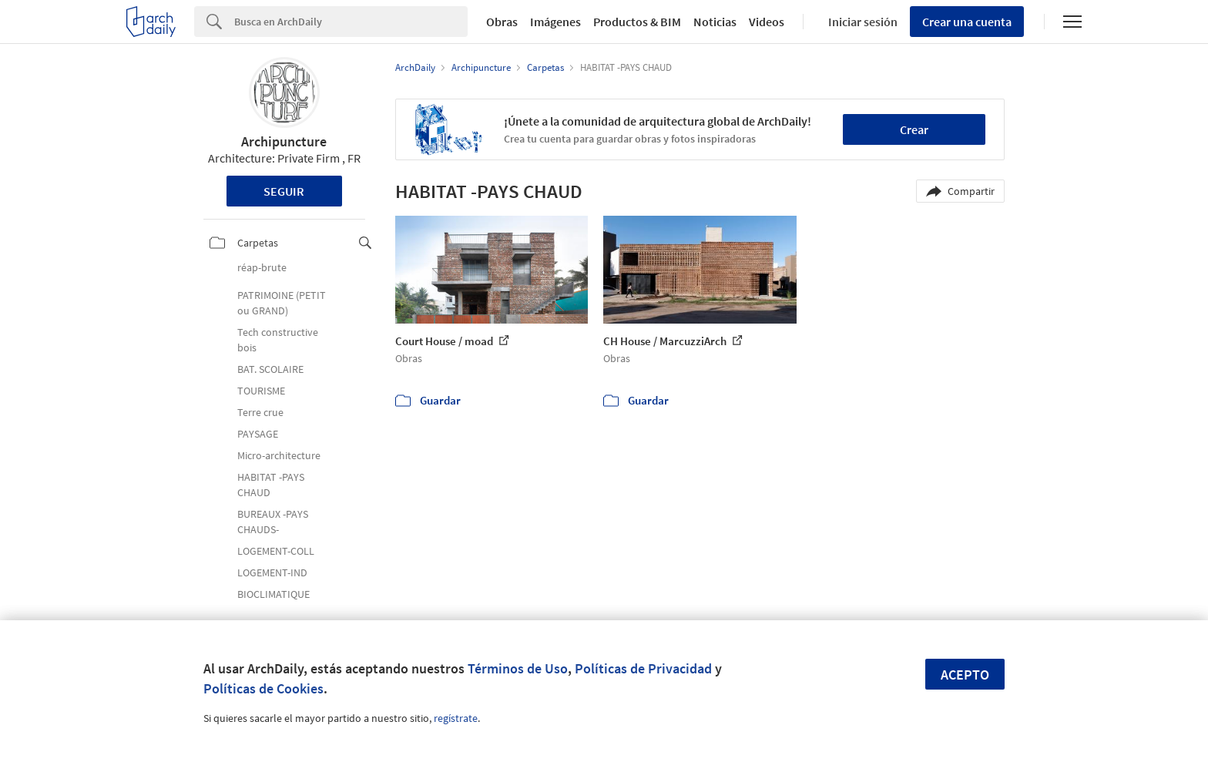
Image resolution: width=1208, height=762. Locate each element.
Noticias (715, 21)
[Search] (351, 21)
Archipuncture (284, 141)
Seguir (283, 191)
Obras (502, 21)
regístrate (456, 718)
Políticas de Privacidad (643, 668)
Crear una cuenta (967, 21)
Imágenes (555, 21)
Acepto (965, 674)
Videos (766, 21)
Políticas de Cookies (263, 688)
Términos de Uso (518, 668)
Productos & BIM (637, 21)
